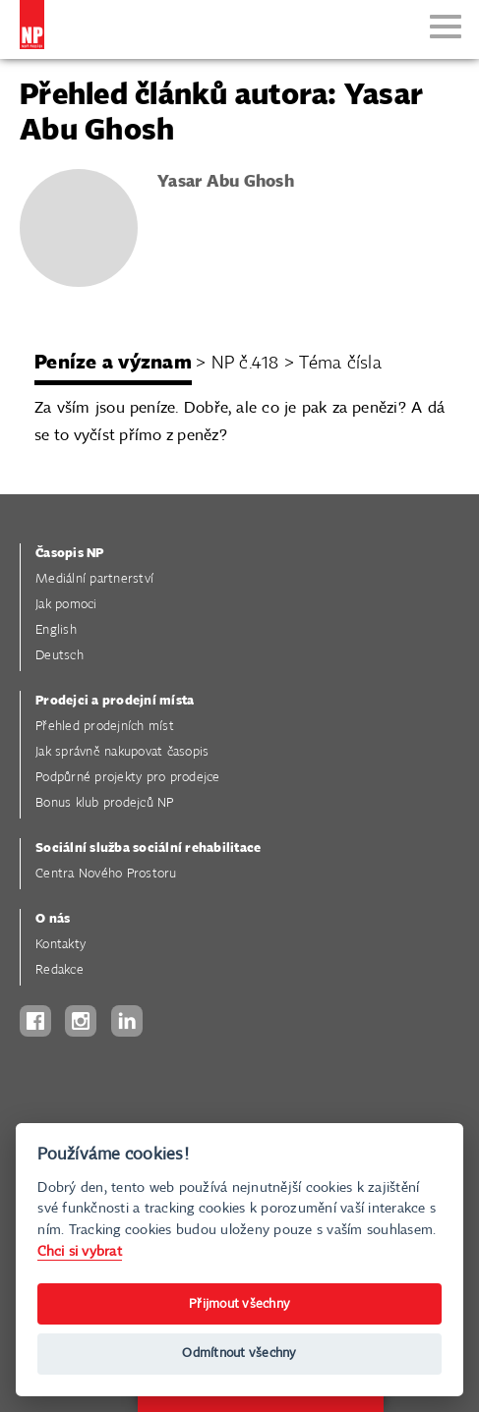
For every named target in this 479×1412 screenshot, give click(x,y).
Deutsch (59, 656)
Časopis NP (69, 553)
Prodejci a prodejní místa (114, 701)
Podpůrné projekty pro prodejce (127, 777)
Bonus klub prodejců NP (104, 803)
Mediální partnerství (94, 579)
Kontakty (60, 944)
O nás (52, 919)
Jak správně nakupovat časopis (122, 752)
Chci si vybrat (79, 1251)
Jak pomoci (66, 604)
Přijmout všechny (239, 1304)
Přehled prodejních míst (104, 726)
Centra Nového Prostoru (106, 874)
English (56, 630)
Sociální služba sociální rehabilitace (148, 848)
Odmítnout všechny (239, 1353)
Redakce (59, 970)
